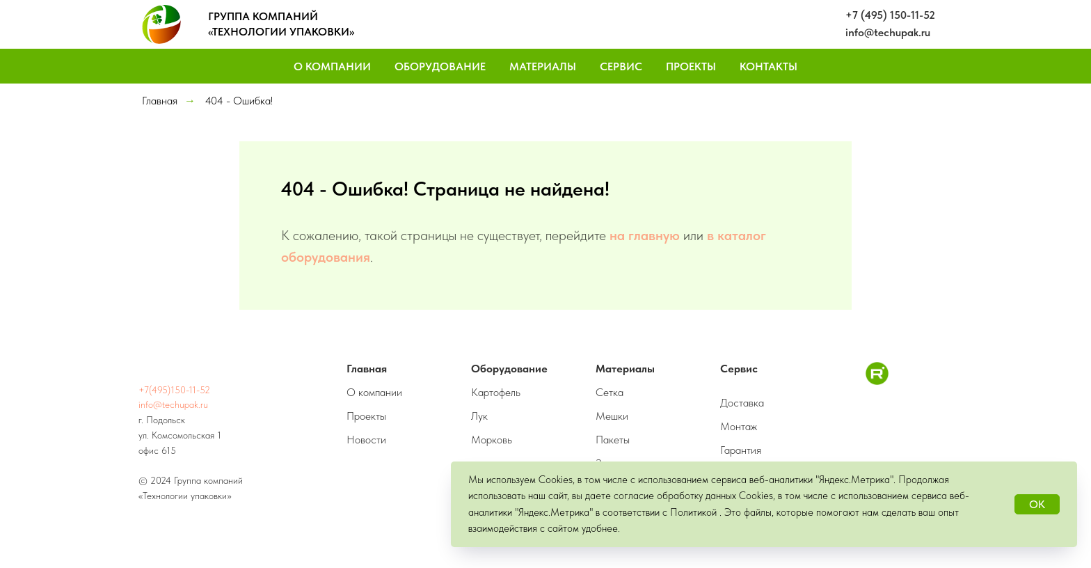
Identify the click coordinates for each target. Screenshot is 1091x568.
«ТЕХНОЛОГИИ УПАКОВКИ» (281, 31)
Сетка (609, 392)
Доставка (742, 402)
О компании (374, 392)
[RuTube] (877, 381)
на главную (645, 235)
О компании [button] (332, 66)
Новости (366, 439)
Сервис (621, 66)
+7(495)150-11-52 (174, 389)
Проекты (691, 66)
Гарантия (740, 450)
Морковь (491, 439)
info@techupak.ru (887, 32)
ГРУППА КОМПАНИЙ (263, 16)
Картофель (495, 392)
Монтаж (738, 426)
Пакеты (613, 439)
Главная (159, 100)
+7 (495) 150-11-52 (890, 15)
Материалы (542, 66)
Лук (479, 416)
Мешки (612, 416)
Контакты (768, 66)
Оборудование (440, 66)
